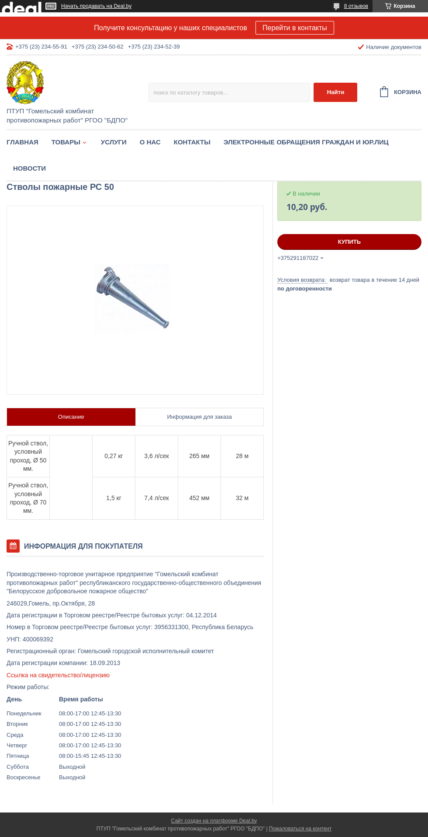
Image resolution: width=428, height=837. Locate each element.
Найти (335, 92)
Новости (29, 168)
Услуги (114, 142)
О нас (150, 142)
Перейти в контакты (294, 28)
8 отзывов (356, 6)
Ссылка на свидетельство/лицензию (58, 675)
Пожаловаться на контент (300, 829)
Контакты (192, 142)
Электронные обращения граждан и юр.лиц (306, 142)
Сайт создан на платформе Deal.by (214, 821)
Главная (22, 142)
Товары (66, 142)
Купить (349, 241)
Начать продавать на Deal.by (96, 6)
